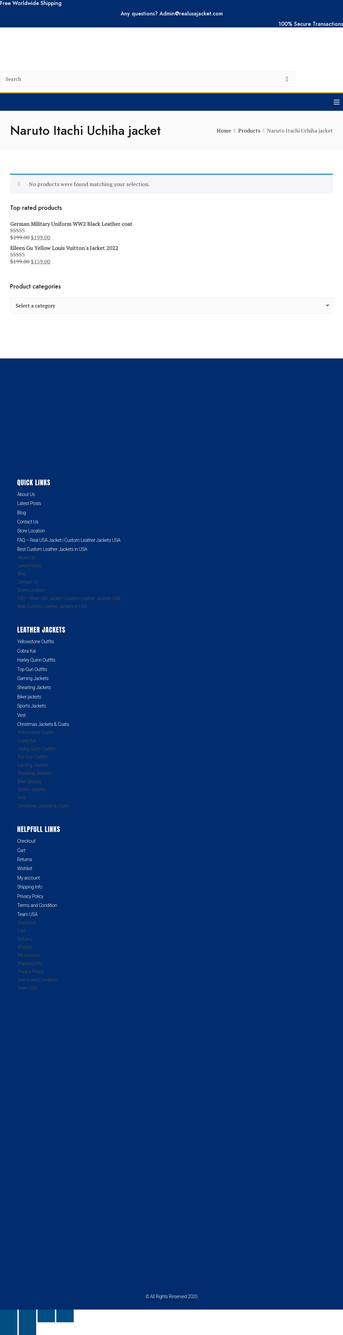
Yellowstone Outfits (35, 641)
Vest (21, 715)
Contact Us (28, 521)
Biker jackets (29, 696)
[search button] (287, 79)
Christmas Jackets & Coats (43, 724)
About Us (26, 494)
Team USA (27, 914)
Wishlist (24, 868)
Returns (24, 859)
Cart (21, 850)
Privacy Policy (30, 896)
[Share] (46, 1316)
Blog (21, 512)
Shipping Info (29, 887)
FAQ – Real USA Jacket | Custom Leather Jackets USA (68, 540)
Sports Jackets (31, 705)
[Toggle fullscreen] (27, 1316)
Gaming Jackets (32, 678)
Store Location (31, 530)
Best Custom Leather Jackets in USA (52, 549)
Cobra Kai (26, 651)
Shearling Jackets (34, 687)
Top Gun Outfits (32, 669)
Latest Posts (29, 503)
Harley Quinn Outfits (36, 660)
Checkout (26, 841)
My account (28, 878)
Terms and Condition (37, 905)
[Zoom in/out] (8, 1316)
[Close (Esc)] (65, 1316)
